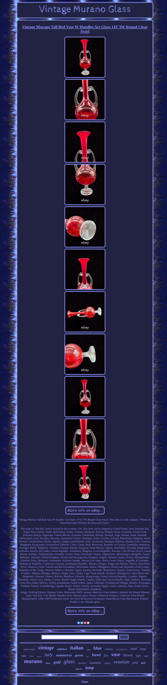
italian (77, 648)
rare (87, 656)
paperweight (29, 649)
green (79, 655)
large (143, 649)
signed (39, 656)
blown (128, 655)
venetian (121, 661)
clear (47, 663)
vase (115, 654)
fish (106, 655)
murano (33, 661)
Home (84, 681)
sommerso (64, 655)
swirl (146, 656)
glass (69, 661)
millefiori (62, 649)
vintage (46, 648)
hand (133, 649)
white (31, 656)
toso (24, 655)
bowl (96, 655)
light (138, 655)
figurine (79, 669)
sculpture (121, 649)
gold (57, 662)
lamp (89, 667)
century (109, 649)
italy (48, 654)
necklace (82, 663)
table (88, 650)
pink (135, 662)
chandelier (95, 662)
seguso (107, 663)
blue (97, 648)
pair (143, 662)
